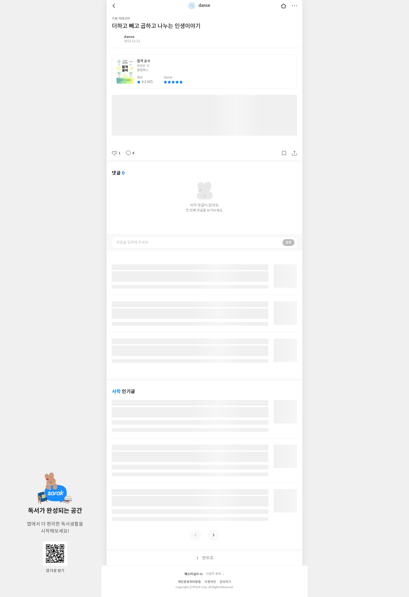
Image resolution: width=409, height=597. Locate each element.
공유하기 (294, 153)
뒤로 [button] (114, 5)
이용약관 (210, 582)
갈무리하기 (284, 153)
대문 (283, 5)
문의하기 (225, 582)
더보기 (294, 5)
